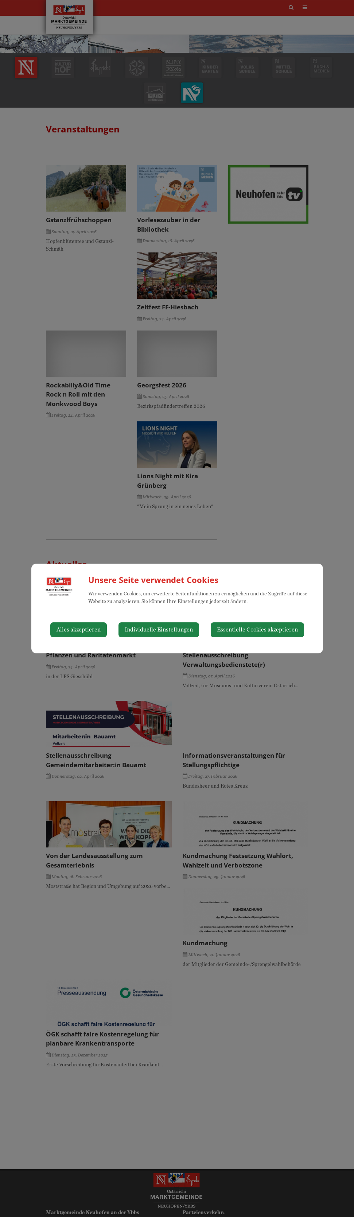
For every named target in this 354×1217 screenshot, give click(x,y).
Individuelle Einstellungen (159, 630)
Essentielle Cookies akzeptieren (257, 630)
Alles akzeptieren (79, 630)
